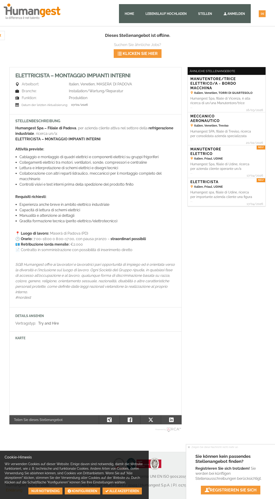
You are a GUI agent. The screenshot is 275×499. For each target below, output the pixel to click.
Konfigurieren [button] (82, 491)
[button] (171, 419)
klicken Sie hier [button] (138, 53)
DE (262, 13)
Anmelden (234, 14)
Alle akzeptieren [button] (122, 491)
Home (129, 14)
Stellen (205, 14)
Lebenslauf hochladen (166, 14)
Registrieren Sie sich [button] (230, 490)
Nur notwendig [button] (45, 491)
